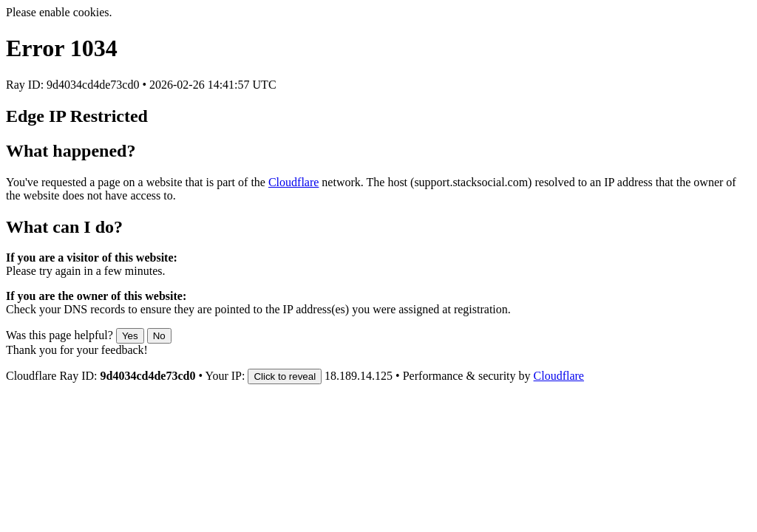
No (159, 335)
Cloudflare (293, 182)
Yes (130, 335)
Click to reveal (285, 376)
